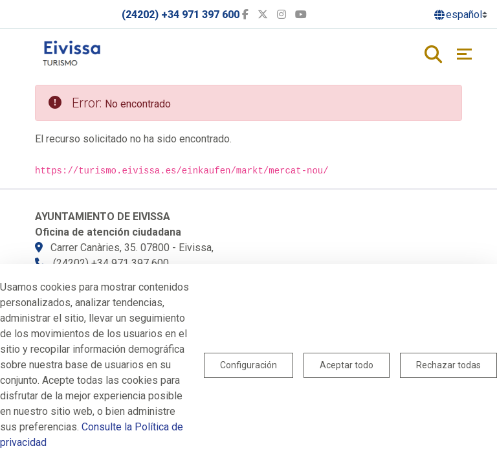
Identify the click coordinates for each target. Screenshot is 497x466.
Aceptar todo (346, 365)
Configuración (248, 365)
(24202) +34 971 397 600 (180, 14)
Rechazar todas (448, 365)
